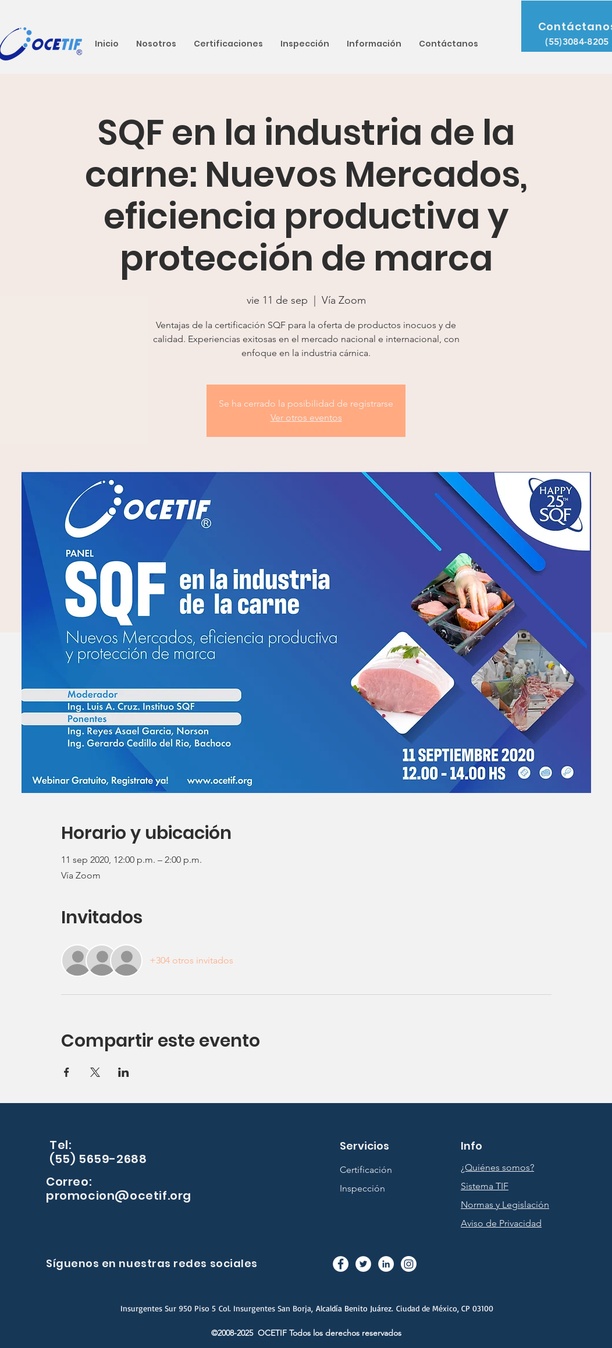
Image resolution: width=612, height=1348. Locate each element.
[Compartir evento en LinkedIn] (123, 1072)
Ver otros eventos (306, 417)
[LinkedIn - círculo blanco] (386, 1264)
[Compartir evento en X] (95, 1072)
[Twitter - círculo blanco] (363, 1264)
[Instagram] (409, 1264)
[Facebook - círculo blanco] (340, 1264)
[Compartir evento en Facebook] (66, 1072)
